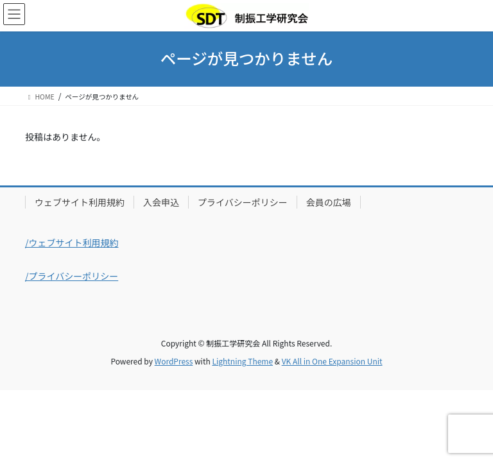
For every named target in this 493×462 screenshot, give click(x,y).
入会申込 (161, 202)
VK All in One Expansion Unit (332, 360)
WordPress (174, 360)
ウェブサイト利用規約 (80, 202)
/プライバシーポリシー (71, 276)
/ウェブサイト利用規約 (72, 242)
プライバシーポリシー (243, 202)
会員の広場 (328, 202)
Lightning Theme (242, 360)
